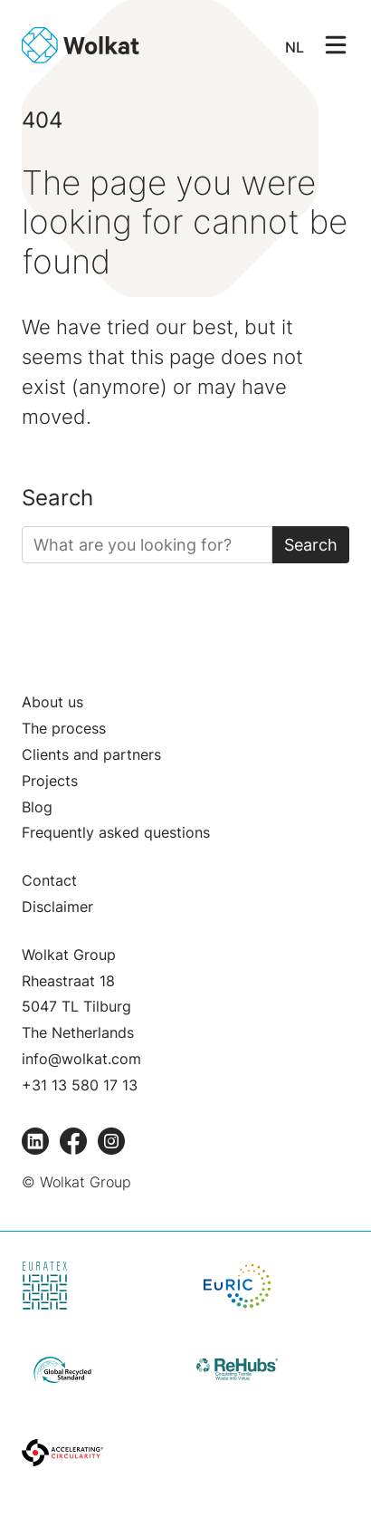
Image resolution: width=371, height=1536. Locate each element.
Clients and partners (91, 754)
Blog (37, 807)
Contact (49, 880)
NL (294, 47)
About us (52, 702)
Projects (50, 781)
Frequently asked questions (116, 832)
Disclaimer (57, 907)
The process (64, 728)
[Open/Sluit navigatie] (336, 44)
